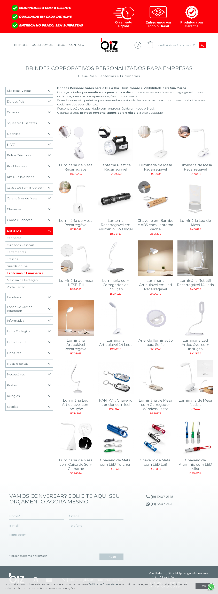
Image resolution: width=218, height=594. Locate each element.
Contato (76, 44)
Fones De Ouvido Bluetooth (19, 309)
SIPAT (11, 144)
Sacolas (12, 406)
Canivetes (14, 238)
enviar (111, 557)
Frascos (12, 259)
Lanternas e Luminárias (119, 76)
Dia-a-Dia (86, 76)
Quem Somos (42, 44)
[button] (49, 90)
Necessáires (16, 374)
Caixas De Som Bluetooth (25, 187)
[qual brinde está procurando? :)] (178, 45)
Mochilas (13, 134)
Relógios (13, 396)
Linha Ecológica (18, 331)
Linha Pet (14, 353)
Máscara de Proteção (22, 280)
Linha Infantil (16, 342)
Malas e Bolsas (17, 363)
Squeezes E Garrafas (22, 123)
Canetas (13, 112)
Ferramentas (16, 252)
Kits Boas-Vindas (19, 90)
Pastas (12, 385)
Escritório (14, 297)
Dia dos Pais (16, 101)
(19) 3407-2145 (162, 497)
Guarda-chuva (17, 266)
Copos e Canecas (19, 220)
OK (204, 586)
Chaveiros (14, 209)
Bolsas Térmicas (19, 155)
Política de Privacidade (103, 584)
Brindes (21, 44)
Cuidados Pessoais (20, 245)
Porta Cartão (16, 287)
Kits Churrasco (17, 166)
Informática (15, 320)
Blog (61, 44)
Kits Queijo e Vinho (21, 177)
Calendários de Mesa (22, 198)
